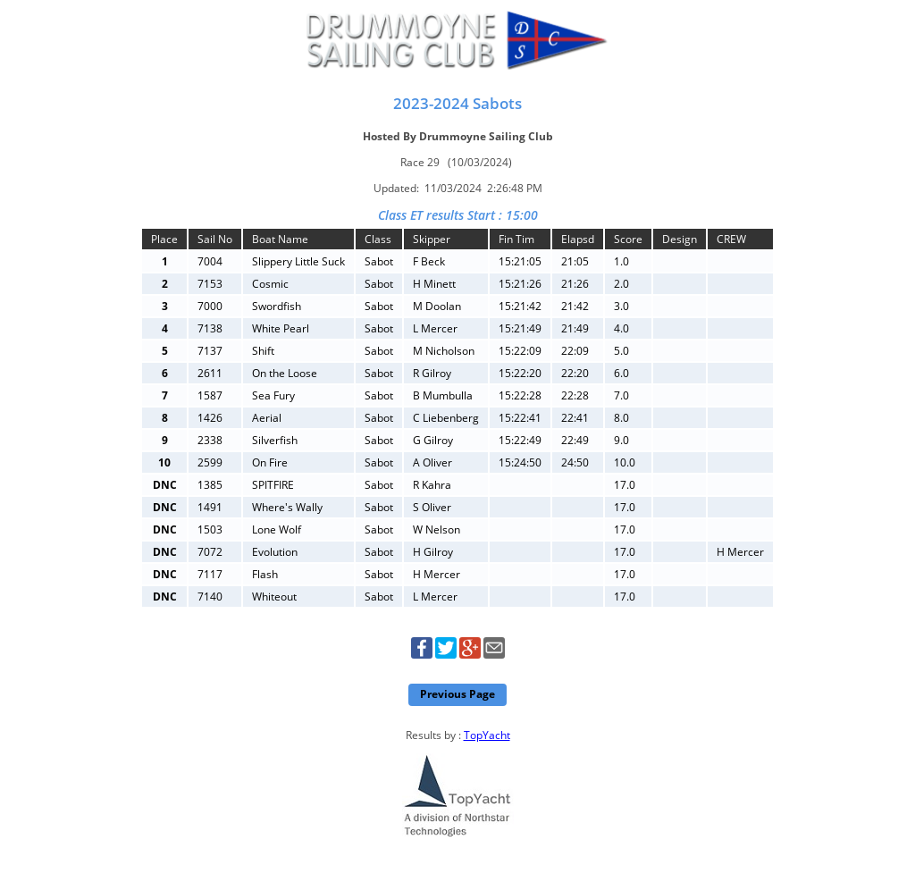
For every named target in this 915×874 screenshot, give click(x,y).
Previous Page (457, 694)
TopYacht (487, 735)
